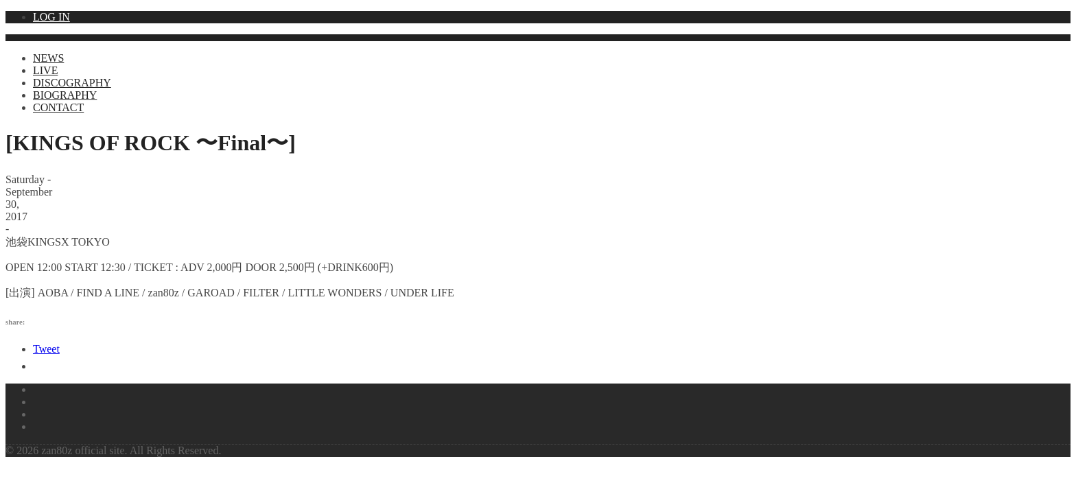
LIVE (45, 70)
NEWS (48, 58)
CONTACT (58, 107)
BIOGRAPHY (65, 95)
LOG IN (51, 17)
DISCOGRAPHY (72, 83)
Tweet (46, 349)
